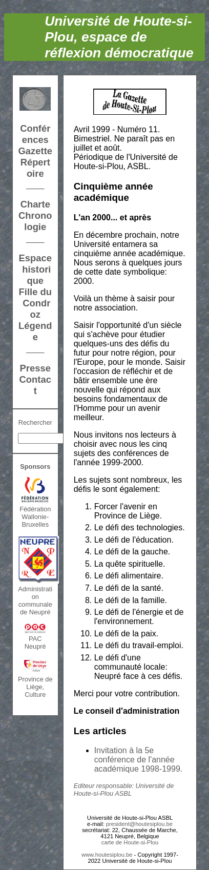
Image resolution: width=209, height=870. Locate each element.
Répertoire (35, 168)
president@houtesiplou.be (139, 824)
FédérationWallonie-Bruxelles (35, 516)
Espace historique (35, 269)
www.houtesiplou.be (107, 855)
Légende (35, 331)
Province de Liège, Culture (35, 686)
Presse (35, 368)
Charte (35, 204)
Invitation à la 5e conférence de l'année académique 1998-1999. (138, 759)
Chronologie (35, 221)
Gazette (35, 151)
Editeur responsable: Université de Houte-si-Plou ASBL (124, 789)
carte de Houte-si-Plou (129, 842)
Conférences (35, 134)
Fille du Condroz (35, 303)
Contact (35, 385)
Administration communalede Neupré (35, 600)
